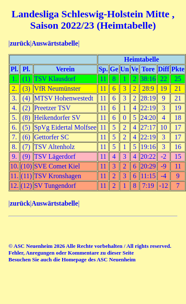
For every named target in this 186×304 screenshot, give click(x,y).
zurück (20, 43)
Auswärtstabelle (54, 43)
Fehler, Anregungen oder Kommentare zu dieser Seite (71, 253)
